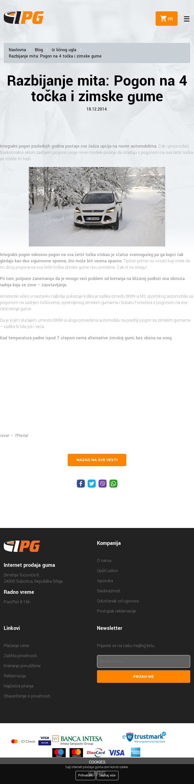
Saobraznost (108, 591)
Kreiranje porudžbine (22, 666)
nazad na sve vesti (97, 460)
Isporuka (105, 581)
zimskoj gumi (121, 338)
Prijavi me (143, 676)
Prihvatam (85, 775)
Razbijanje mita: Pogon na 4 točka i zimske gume (55, 56)
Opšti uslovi (107, 571)
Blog (39, 50)
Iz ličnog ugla (64, 50)
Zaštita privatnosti (20, 656)
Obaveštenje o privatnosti (27, 696)
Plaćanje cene (16, 646)
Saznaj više (107, 775)
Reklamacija (15, 676)
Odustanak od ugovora (118, 601)
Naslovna (17, 50)
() (169, 18)
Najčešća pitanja (18, 686)
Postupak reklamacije (116, 611)
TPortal (21, 435)
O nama (104, 561)
